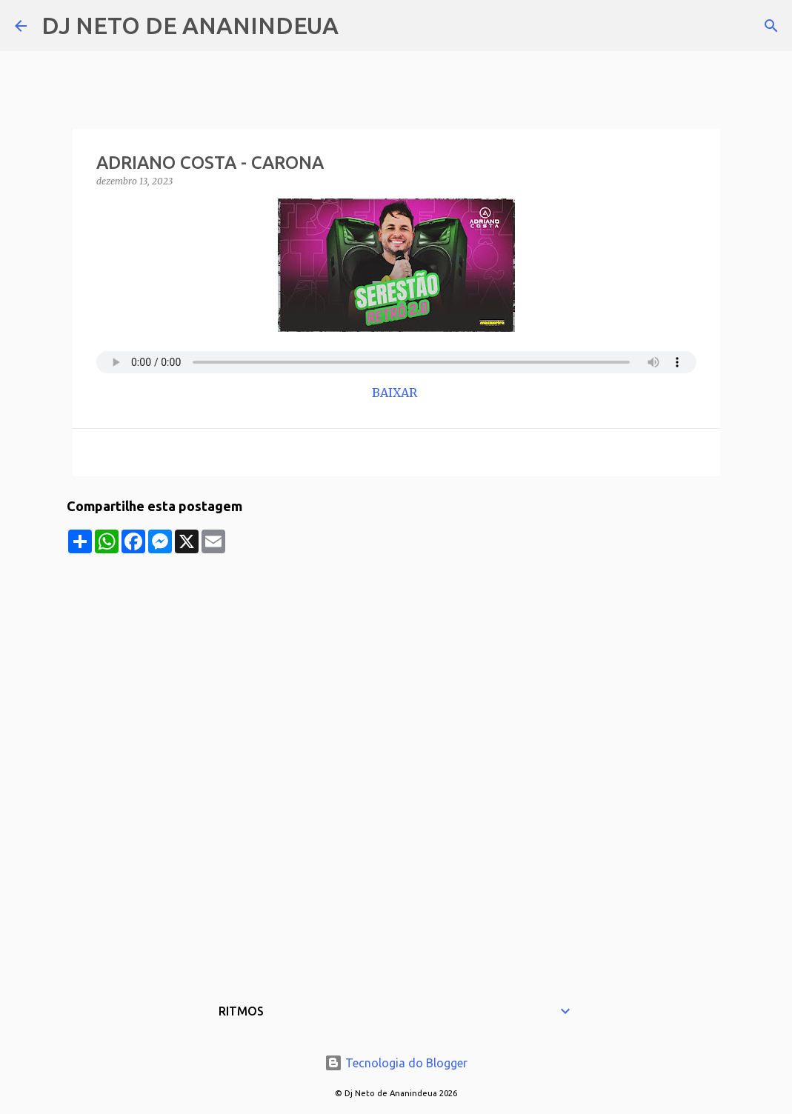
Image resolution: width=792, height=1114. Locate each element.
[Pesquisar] (359, 26)
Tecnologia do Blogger (396, 1063)
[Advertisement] (396, 657)
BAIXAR (396, 392)
